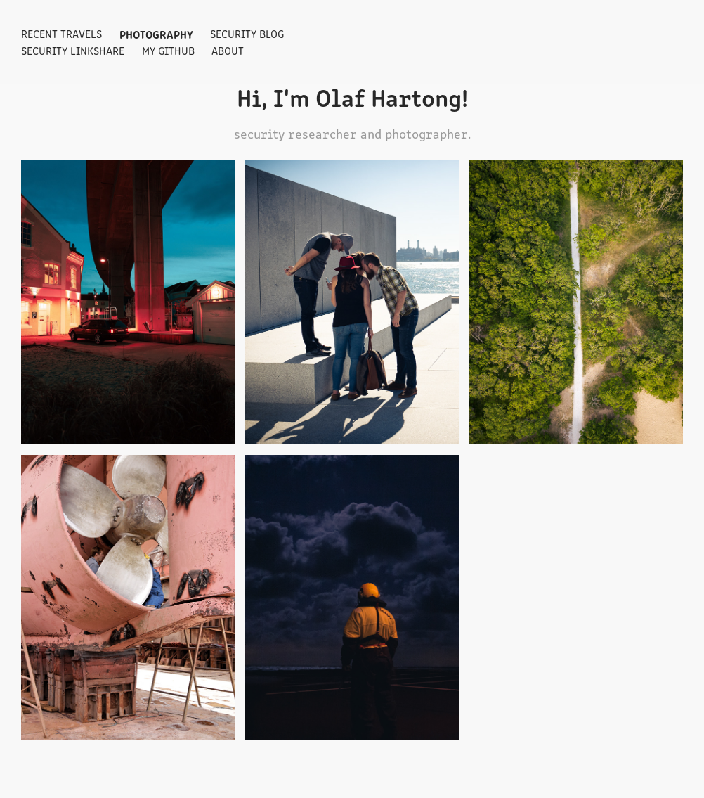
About (227, 50)
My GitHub (168, 50)
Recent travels (61, 33)
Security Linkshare (72, 50)
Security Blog (247, 33)
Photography (156, 33)
